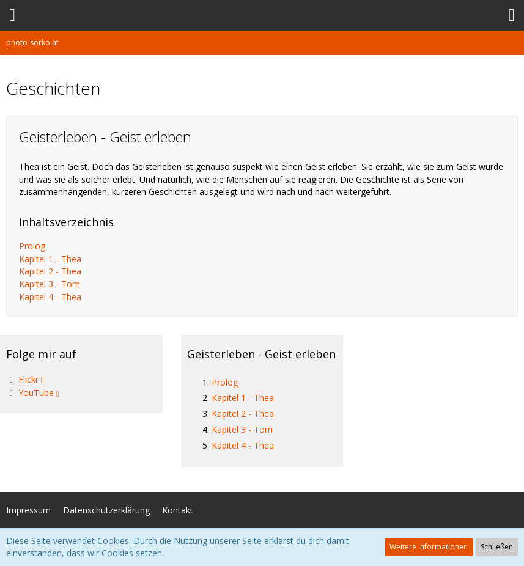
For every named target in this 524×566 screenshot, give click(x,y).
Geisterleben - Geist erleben (261, 354)
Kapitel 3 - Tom (49, 284)
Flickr (28, 379)
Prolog (32, 246)
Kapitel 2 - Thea (50, 271)
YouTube (36, 393)
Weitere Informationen (428, 547)
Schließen (497, 547)
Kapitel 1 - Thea (50, 259)
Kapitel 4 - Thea (50, 297)
